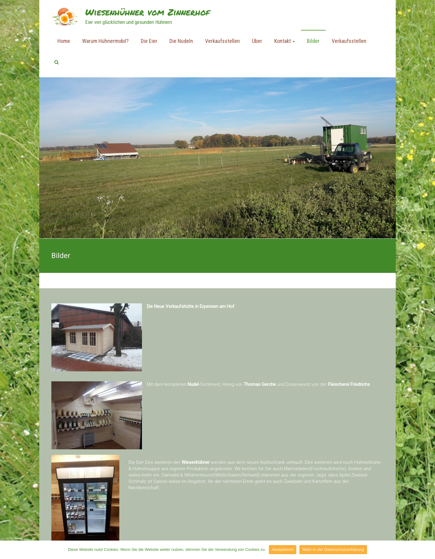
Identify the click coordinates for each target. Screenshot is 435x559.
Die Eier (149, 41)
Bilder (313, 41)
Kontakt (282, 41)
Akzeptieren (282, 549)
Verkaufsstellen (222, 41)
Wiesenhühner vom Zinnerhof (147, 12)
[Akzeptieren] (427, 550)
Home (63, 41)
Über (257, 41)
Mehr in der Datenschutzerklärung (333, 549)
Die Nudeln (181, 41)
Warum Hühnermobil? (105, 41)
